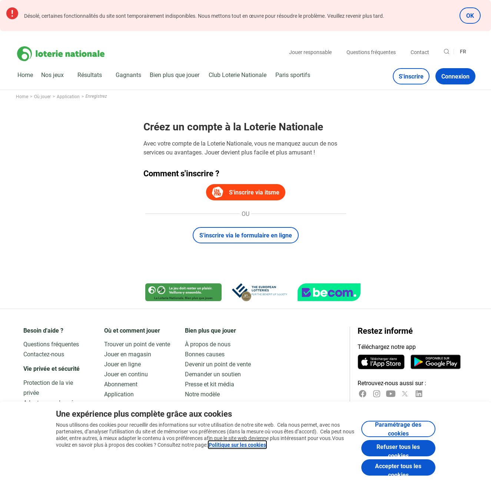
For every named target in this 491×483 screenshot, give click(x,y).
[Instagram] (376, 393)
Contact (420, 52)
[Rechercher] (446, 51)
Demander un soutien (213, 374)
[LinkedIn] (419, 393)
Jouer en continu (126, 374)
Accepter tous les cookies (398, 469)
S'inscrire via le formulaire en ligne (245, 235)
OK (470, 15)
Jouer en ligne (122, 364)
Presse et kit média (209, 384)
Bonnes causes (205, 354)
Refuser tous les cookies (398, 449)
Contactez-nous (43, 354)
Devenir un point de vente (218, 364)
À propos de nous (207, 344)
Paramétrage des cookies (398, 429)
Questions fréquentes (371, 52)
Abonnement (120, 384)
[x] (404, 393)
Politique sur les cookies (237, 444)
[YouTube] (390, 393)
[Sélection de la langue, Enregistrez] (466, 51)
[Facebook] (362, 393)
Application (119, 394)
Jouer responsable (310, 52)
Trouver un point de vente (137, 344)
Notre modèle (202, 394)
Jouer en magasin (127, 354)
